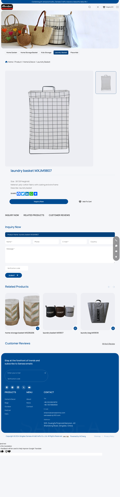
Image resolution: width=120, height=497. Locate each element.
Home (10, 62)
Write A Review (108, 355)
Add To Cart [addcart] (86, 201)
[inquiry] (38, 201)
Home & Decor (29, 62)
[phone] (114, 240)
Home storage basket (29, 52)
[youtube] (24, 399)
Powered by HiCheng (78, 448)
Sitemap (97, 448)
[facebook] (18, 399)
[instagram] (12, 399)
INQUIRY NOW (12, 215)
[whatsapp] (114, 245)
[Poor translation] (7, 463)
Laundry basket (61, 52)
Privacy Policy (109, 448)
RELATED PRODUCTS (34, 215)
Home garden (11, 52)
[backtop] (114, 256)
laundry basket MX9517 (54, 344)
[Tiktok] (7, 399)
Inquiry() (107, 7)
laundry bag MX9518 (91, 344)
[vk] (29, 399)
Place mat (74, 52)
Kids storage (46, 52)
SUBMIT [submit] (14, 285)
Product (18, 62)
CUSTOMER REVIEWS (59, 215)
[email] (114, 251)
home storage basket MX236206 (21, 344)
